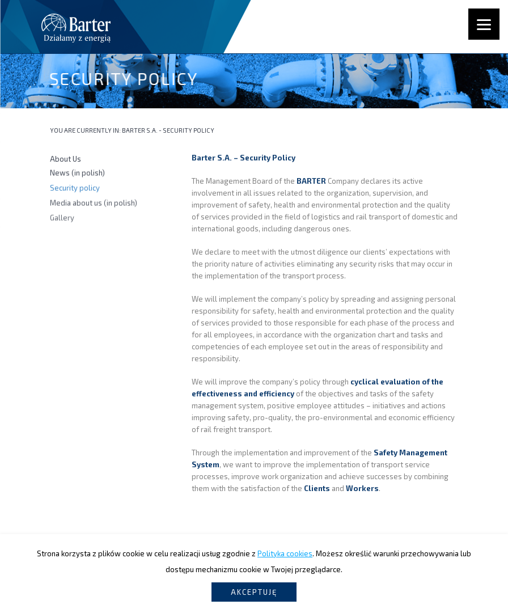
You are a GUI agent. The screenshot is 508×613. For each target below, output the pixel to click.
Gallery (62, 218)
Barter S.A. (140, 130)
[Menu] (483, 24)
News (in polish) (77, 173)
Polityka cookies (284, 553)
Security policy (75, 188)
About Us (65, 159)
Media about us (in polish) (93, 203)
